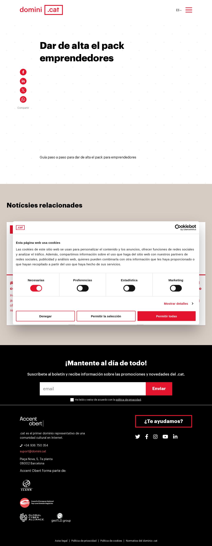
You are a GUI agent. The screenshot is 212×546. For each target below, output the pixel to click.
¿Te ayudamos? (163, 421)
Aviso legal (61, 541)
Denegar (45, 316)
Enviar (159, 389)
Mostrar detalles (176, 303)
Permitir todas (166, 316)
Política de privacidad (83, 541)
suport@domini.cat (33, 451)
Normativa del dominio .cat (141, 541)
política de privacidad (128, 400)
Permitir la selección (106, 316)
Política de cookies (111, 541)
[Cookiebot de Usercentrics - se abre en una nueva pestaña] (178, 228)
